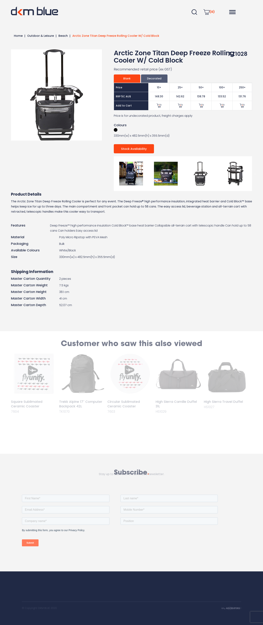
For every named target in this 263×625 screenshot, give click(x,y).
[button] (232, 12)
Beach (63, 36)
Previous (111, 173)
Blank (127, 78)
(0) (209, 12)
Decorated (154, 78)
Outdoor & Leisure (40, 36)
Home (18, 36)
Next (255, 173)
